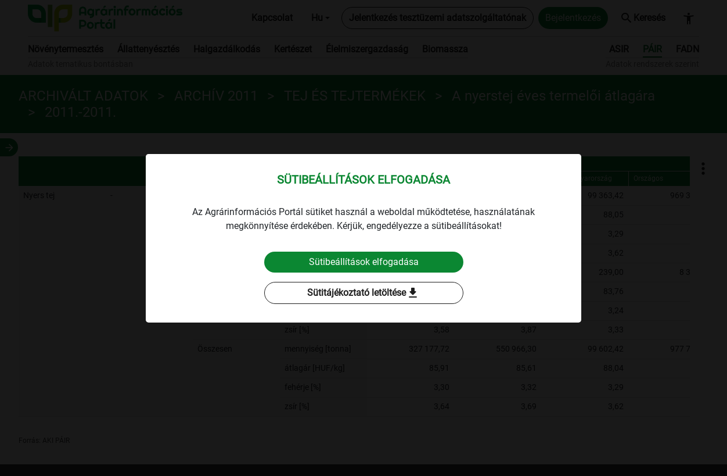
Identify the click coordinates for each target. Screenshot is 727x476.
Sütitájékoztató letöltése (363, 293)
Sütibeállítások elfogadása (364, 261)
